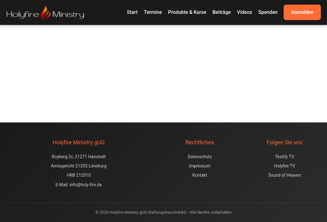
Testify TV (284, 156)
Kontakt (199, 175)
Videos (244, 12)
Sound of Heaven (284, 175)
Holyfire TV (284, 165)
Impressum (199, 165)
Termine (153, 12)
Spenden (268, 12)
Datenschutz (200, 156)
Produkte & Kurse (187, 12)
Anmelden (302, 12)
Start (132, 12)
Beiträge (222, 12)
